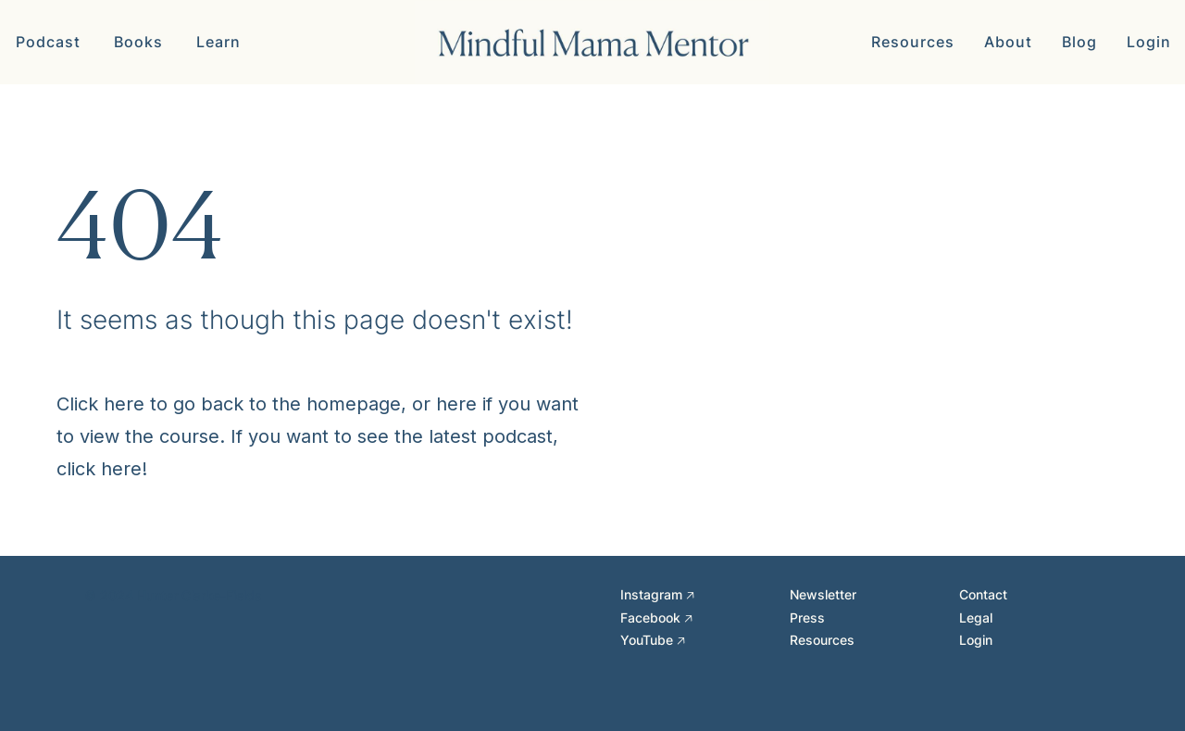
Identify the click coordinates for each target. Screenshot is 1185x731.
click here (99, 469)
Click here (100, 404)
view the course (149, 436)
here (456, 404)
